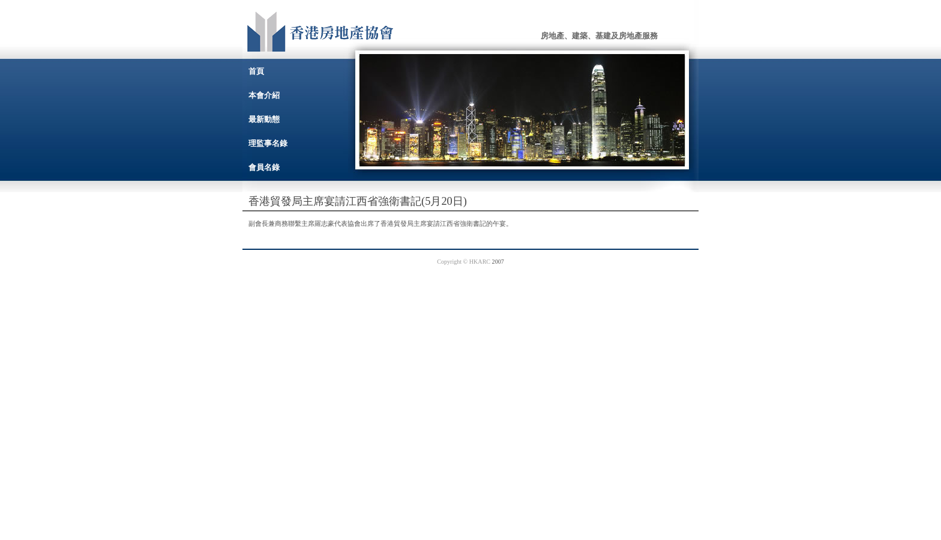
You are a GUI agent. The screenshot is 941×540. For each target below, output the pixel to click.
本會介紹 (264, 95)
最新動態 (264, 119)
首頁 (256, 71)
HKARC (479, 261)
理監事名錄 (267, 143)
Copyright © (453, 261)
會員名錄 (264, 167)
